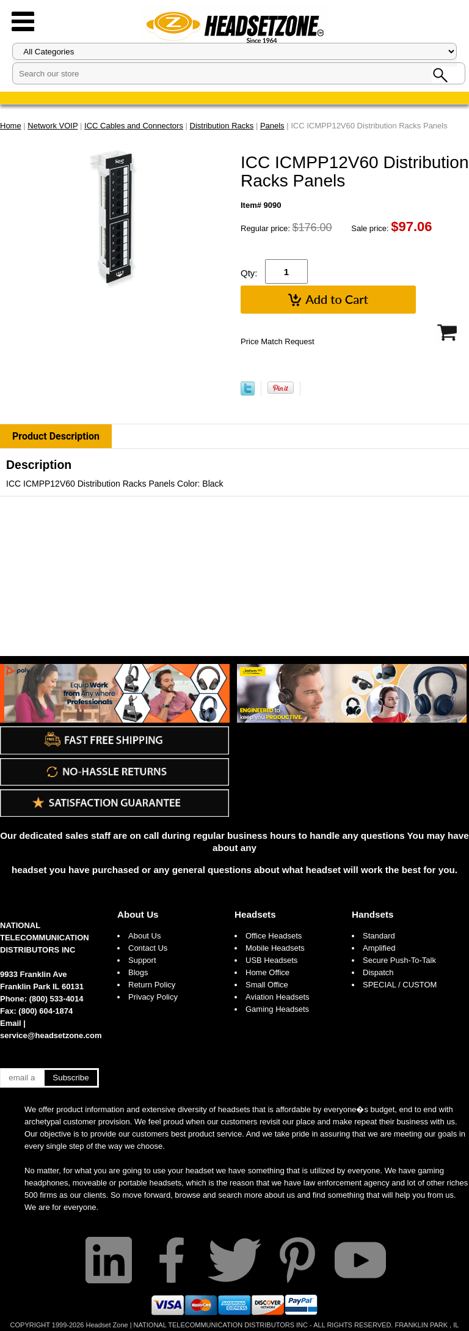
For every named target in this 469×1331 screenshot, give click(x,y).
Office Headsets (273, 935)
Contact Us (147, 948)
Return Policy (151, 984)
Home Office (267, 972)
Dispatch (378, 972)
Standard (379, 935)
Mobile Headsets (275, 948)
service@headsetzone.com (51, 1035)
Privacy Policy (153, 996)
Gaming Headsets (277, 1009)
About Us (138, 914)
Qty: (249, 273)
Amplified (379, 948)
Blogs (138, 972)
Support (142, 960)
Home (10, 125)
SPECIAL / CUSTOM (400, 984)
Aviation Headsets (277, 996)
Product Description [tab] (56, 436)
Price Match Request (277, 341)
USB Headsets (271, 960)
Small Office (266, 984)
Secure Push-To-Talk (399, 960)
